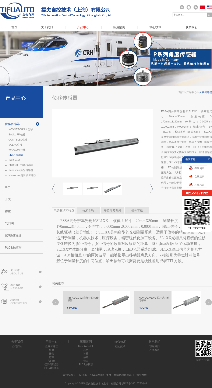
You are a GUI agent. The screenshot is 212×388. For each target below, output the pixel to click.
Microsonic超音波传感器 (22, 175)
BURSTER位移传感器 (20, 165)
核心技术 (155, 27)
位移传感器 (12, 124)
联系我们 (191, 27)
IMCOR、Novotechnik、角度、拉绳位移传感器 (105, 375)
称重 (8, 211)
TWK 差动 (14, 160)
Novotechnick (85, 346)
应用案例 (119, 27)
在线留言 (154, 350)
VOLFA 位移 (15, 144)
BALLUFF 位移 (16, 134)
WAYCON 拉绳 (16, 149)
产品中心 (83, 27)
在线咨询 (197, 168)
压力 (8, 187)
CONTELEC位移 (17, 139)
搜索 (209, 14)
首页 (14, 27)
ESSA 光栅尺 (16, 154)
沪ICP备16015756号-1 (134, 383)
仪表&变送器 (13, 235)
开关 (8, 199)
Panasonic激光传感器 (20, 170)
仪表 (85, 360)
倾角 (85, 357)
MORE (73, 307)
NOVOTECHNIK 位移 (20, 129)
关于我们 (47, 27)
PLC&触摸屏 (13, 247)
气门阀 (9, 223)
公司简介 (17, 346)
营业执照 (142, 375)
